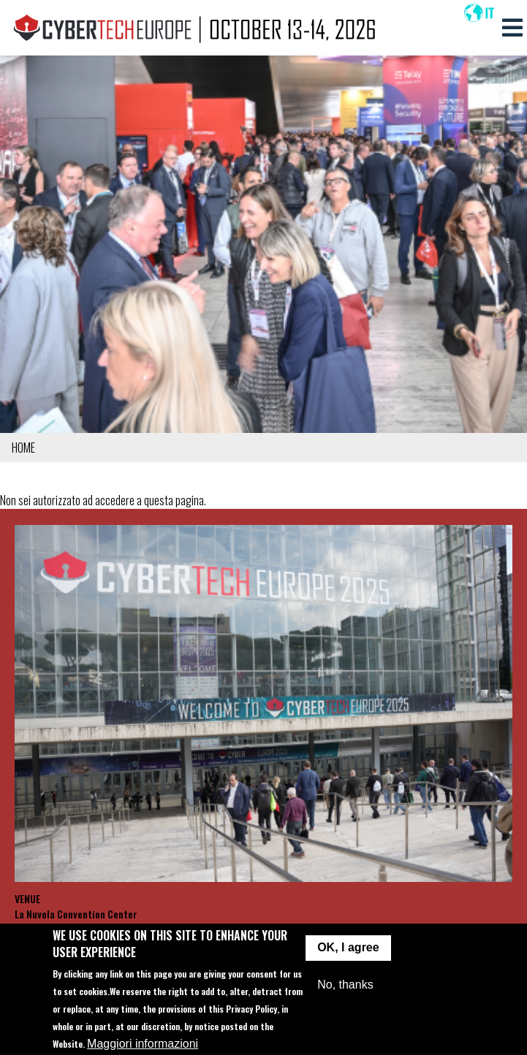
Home (23, 447)
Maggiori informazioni (142, 1045)
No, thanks (345, 985)
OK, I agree (348, 949)
